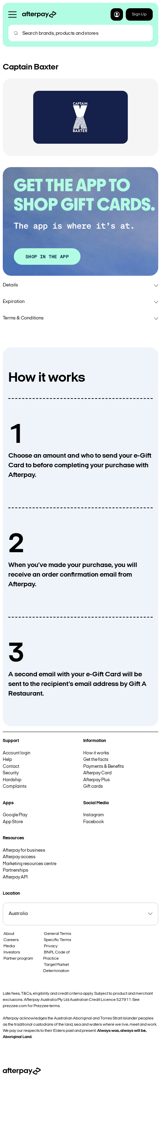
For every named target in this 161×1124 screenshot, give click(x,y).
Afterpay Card (97, 773)
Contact (11, 766)
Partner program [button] (18, 959)
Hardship (12, 780)
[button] (117, 14)
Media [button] (9, 946)
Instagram (93, 815)
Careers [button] (11, 940)
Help (7, 759)
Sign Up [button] (139, 14)
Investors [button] (11, 952)
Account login (16, 753)
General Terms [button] (57, 934)
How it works (96, 753)
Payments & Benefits (103, 766)
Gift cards (93, 786)
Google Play (15, 815)
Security (11, 773)
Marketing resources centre (29, 864)
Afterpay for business (24, 850)
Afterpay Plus (96, 780)
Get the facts (95, 759)
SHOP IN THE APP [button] (47, 256)
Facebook (93, 822)
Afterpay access (19, 857)
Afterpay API (15, 877)
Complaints (15, 786)
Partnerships (15, 870)
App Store (13, 822)
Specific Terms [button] (57, 940)
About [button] (8, 934)
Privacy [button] (51, 946)
